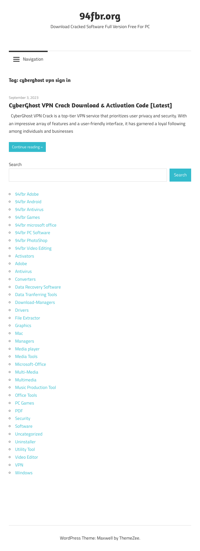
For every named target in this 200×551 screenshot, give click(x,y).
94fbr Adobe (27, 194)
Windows (24, 472)
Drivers (22, 310)
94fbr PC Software (32, 232)
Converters (25, 279)
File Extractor (27, 318)
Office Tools (26, 395)
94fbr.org (100, 15)
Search (15, 164)
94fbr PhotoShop (31, 240)
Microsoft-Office (30, 364)
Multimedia (25, 379)
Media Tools (26, 356)
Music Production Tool (35, 387)
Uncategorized (28, 434)
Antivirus (23, 271)
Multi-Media (26, 372)
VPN (19, 465)
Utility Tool (25, 449)
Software (24, 426)
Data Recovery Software (38, 287)
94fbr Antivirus (29, 209)
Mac (19, 333)
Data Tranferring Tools (36, 294)
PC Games (24, 403)
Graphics (23, 325)
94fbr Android (28, 201)
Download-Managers (35, 302)
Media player (27, 348)
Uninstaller (25, 441)
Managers (24, 341)
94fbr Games (27, 217)
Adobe (21, 263)
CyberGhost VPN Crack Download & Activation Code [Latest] (90, 105)
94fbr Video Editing (33, 248)
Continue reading (26, 147)
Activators (24, 256)
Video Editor (26, 457)
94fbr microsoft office (36, 225)
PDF (19, 410)
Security (22, 418)
